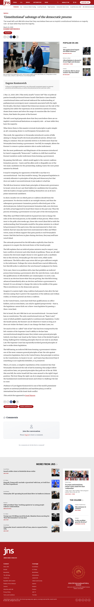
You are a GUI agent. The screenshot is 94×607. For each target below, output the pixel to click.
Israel (15, 2)
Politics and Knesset (26, 406)
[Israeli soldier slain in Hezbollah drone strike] (55, 472)
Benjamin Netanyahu (11, 406)
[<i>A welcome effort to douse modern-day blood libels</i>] (87, 72)
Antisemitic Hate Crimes (63, 7)
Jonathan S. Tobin (68, 64)
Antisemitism (37, 2)
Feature (5, 502)
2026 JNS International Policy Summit (78, 584)
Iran (21, 7)
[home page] (7, 3)
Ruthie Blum (66, 74)
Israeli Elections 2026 (75, 7)
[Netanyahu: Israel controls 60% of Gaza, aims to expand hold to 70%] (55, 528)
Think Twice (68, 482)
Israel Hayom (30, 395)
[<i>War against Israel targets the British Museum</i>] (87, 51)
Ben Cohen (78, 510)
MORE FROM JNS (47, 464)
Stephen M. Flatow (80, 524)
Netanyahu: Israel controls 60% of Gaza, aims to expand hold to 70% (25, 528)
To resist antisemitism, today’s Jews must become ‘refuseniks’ (75, 486)
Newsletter (65, 2)
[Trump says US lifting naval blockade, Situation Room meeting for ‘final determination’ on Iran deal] (55, 517)
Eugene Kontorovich (11, 29)
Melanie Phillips (67, 53)
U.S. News (5, 480)
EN (75, 2)
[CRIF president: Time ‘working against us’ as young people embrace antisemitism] (55, 506)
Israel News (6, 469)
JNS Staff (5, 473)
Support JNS (85, 2)
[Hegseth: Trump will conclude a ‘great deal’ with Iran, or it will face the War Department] (55, 484)
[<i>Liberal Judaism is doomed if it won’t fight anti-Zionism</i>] (87, 61)
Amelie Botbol (7, 508)
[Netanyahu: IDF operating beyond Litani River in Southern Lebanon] (55, 495)
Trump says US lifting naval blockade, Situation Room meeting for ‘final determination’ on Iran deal (26, 517)
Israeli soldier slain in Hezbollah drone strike (19, 471)
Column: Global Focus (80, 504)
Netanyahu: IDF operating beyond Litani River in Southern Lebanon (26, 494)
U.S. (21, 2)
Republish (8, 33)
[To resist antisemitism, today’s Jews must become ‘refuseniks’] (76, 475)
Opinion (5, 13)
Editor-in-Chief (66, 58)
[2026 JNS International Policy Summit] (78, 572)
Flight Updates (51, 7)
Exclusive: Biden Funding (30, 7)
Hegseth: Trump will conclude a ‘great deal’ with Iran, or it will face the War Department (26, 483)
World (28, 2)
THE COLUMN (77, 500)
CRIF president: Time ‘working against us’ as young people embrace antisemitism (23, 505)
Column (65, 47)
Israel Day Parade (41, 7)
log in (27, 435)
